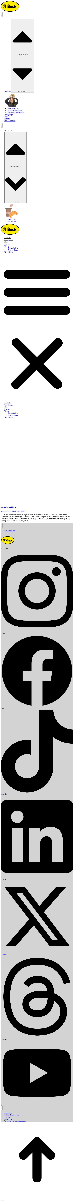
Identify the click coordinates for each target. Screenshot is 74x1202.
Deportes (4, 511)
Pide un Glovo (13, 250)
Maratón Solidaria (8, 507)
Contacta (7, 238)
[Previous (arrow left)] (1, 1200)
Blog (6, 242)
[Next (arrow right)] (3, 1200)
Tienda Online (13, 248)
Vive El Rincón (9, 252)
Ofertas (7, 244)
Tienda (6, 246)
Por (11, 511)
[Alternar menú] (2, 14)
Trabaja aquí (8, 240)
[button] (37, 327)
